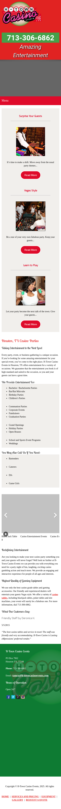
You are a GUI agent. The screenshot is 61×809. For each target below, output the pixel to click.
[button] (11, 516)
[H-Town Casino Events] (22, 14)
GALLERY (17, 800)
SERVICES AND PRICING (25, 796)
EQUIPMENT (48, 796)
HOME (5, 796)
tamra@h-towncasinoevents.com (30, 675)
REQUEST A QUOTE (36, 800)
